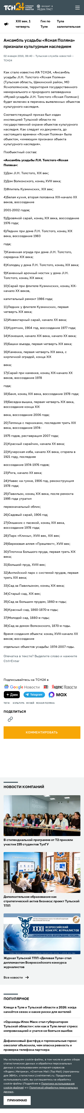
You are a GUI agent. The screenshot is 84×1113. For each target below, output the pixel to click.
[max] (58, 695)
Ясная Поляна (45, 703)
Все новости (13, 977)
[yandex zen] (12, 694)
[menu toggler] (77, 7)
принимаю (17, 1100)
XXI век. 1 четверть (23, 24)
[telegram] (34, 695)
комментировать (42, 732)
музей (30, 703)
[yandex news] (60, 687)
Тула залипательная (68, 24)
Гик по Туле (45, 24)
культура (18, 703)
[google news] (22, 687)
